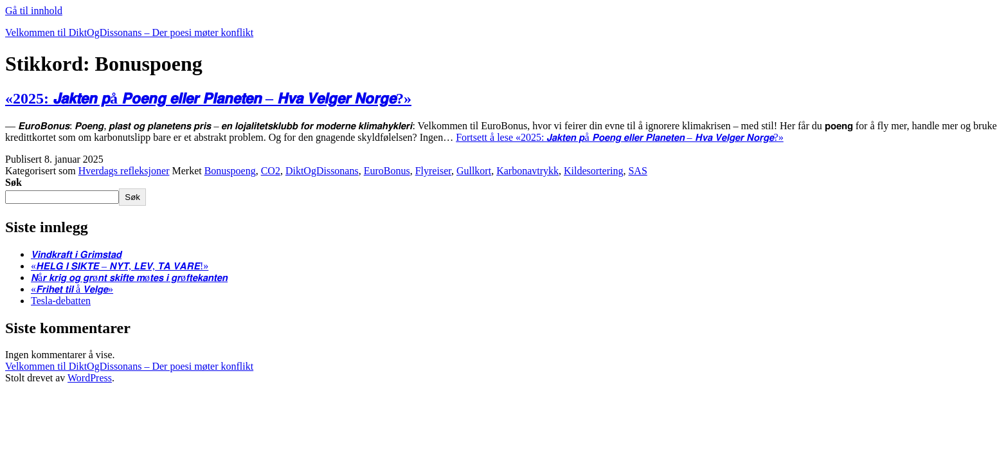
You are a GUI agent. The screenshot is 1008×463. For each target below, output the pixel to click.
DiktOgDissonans (322, 170)
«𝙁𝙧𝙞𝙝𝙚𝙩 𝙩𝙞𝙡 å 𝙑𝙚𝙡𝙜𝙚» (72, 289)
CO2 (270, 170)
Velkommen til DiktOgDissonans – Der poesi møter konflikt (129, 32)
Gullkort (473, 170)
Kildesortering (593, 170)
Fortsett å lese (620, 137)
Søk (13, 182)
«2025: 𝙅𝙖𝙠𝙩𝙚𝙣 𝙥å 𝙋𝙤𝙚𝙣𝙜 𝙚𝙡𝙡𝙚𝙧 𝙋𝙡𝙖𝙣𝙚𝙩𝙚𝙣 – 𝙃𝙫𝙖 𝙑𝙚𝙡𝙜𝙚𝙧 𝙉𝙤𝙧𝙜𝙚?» (208, 98)
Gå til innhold (33, 10)
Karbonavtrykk (527, 170)
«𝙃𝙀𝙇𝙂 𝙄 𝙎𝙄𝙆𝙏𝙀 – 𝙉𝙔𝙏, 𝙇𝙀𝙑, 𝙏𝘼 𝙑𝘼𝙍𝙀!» (119, 265)
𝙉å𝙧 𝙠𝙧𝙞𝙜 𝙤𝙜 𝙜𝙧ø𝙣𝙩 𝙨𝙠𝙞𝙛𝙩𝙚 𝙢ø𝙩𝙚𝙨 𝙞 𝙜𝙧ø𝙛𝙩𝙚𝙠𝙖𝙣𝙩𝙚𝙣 (129, 277)
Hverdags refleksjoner (124, 170)
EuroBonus (387, 170)
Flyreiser (433, 170)
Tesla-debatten (61, 300)
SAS (637, 170)
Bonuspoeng (230, 170)
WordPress (90, 377)
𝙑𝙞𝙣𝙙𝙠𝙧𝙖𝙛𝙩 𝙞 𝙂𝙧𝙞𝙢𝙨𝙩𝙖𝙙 (76, 254)
